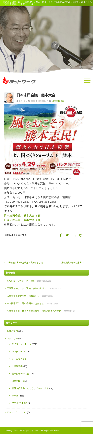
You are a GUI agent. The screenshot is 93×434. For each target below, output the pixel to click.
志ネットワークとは (16, 412)
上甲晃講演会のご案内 (72, 262)
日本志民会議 (58, 101)
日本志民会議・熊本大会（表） (23, 215)
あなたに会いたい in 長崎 (21, 281)
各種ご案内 (12, 331)
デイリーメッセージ (21, 344)
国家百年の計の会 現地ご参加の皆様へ (26, 288)
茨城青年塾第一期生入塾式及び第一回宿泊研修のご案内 (34, 311)
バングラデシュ (19, 351)
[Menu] (87, 80)
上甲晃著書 (17, 366)
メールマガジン (19, 359)
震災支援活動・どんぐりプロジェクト (30, 388)
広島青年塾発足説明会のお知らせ (23, 296)
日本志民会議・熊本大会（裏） (23, 220)
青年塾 (15, 395)
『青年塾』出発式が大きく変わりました (23, 262)
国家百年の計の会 (20, 373)
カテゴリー (12, 338)
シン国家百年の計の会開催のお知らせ (25, 303)
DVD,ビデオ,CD (19, 403)
